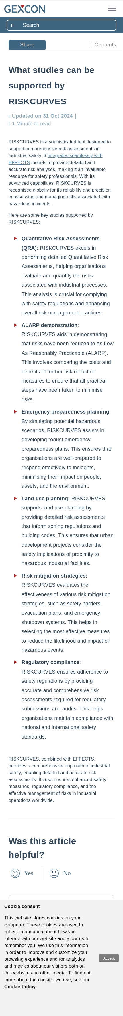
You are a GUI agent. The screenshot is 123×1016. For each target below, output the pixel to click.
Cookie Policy (20, 986)
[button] (110, 8)
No (67, 873)
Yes (28, 873)
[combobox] (61, 25)
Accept (109, 958)
